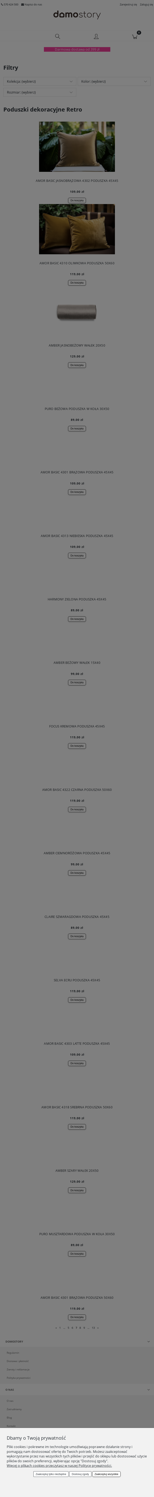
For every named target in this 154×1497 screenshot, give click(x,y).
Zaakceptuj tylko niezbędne (51, 1474)
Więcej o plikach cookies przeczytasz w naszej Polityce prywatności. (59, 1465)
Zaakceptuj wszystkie (106, 1474)
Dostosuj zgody (80, 1474)
